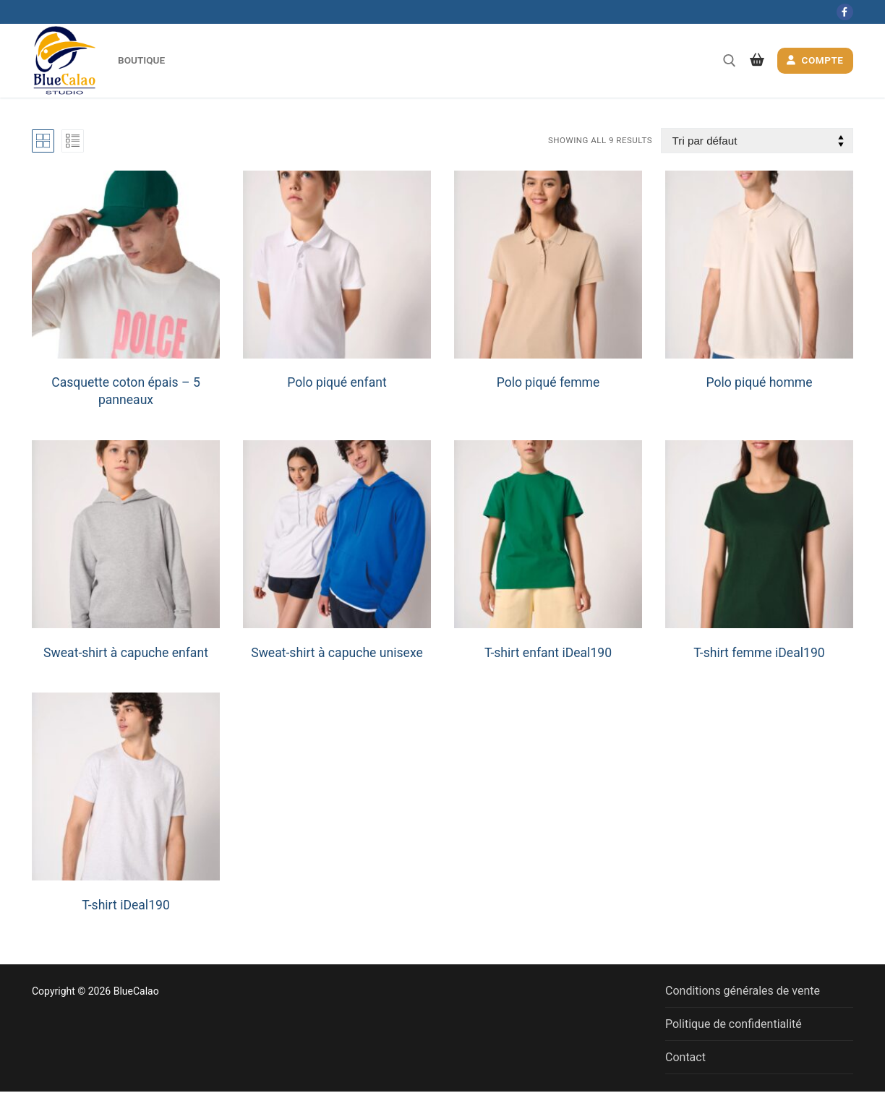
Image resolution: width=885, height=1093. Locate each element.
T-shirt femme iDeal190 (758, 653)
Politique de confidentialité (733, 1024)
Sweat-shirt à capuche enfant (125, 653)
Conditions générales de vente (742, 991)
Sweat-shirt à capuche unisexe (337, 653)
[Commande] (757, 140)
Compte (815, 60)
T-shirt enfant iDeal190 (548, 653)
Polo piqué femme (548, 382)
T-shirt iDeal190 (126, 905)
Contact (685, 1057)
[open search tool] (729, 60)
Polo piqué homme (759, 382)
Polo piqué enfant (336, 382)
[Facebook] (845, 12)
